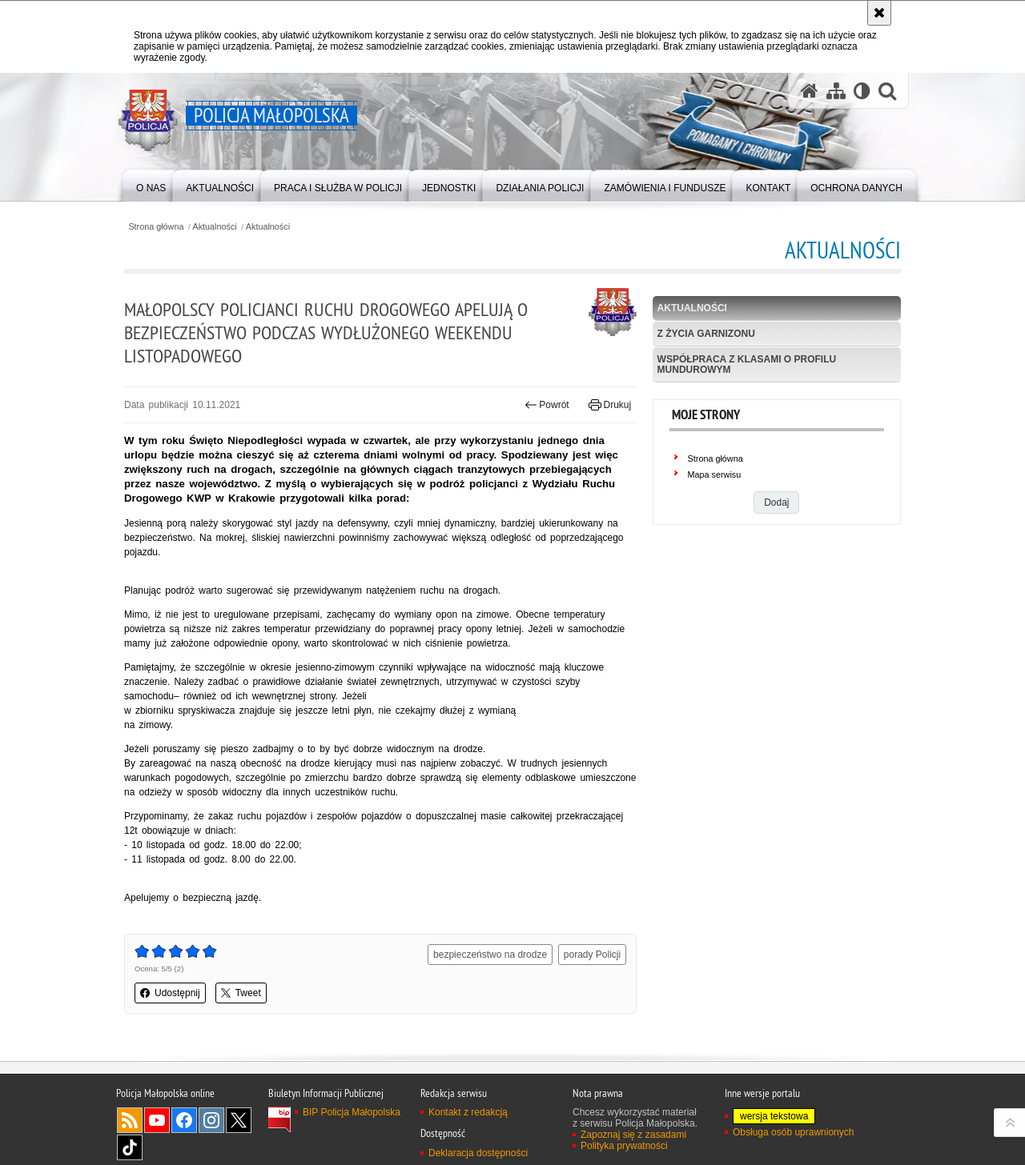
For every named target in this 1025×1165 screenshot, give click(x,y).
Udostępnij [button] (170, 993)
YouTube (157, 1120)
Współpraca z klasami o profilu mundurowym (747, 364)
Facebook (184, 1120)
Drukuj (610, 404)
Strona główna (155, 226)
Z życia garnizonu (706, 333)
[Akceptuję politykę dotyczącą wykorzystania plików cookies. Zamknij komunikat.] (879, 13)
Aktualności (215, 226)
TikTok (130, 1147)
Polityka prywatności (624, 1145)
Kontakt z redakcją (468, 1112)
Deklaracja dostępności (478, 1153)
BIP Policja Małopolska (351, 1112)
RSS (130, 1120)
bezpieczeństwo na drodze (490, 954)
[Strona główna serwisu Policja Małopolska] (809, 91)
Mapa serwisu (715, 474)
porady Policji (592, 954)
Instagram (211, 1120)
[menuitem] (151, 184)
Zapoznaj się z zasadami (633, 1134)
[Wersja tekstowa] (862, 91)
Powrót (547, 404)
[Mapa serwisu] (836, 91)
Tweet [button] (241, 993)
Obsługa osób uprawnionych (793, 1132)
